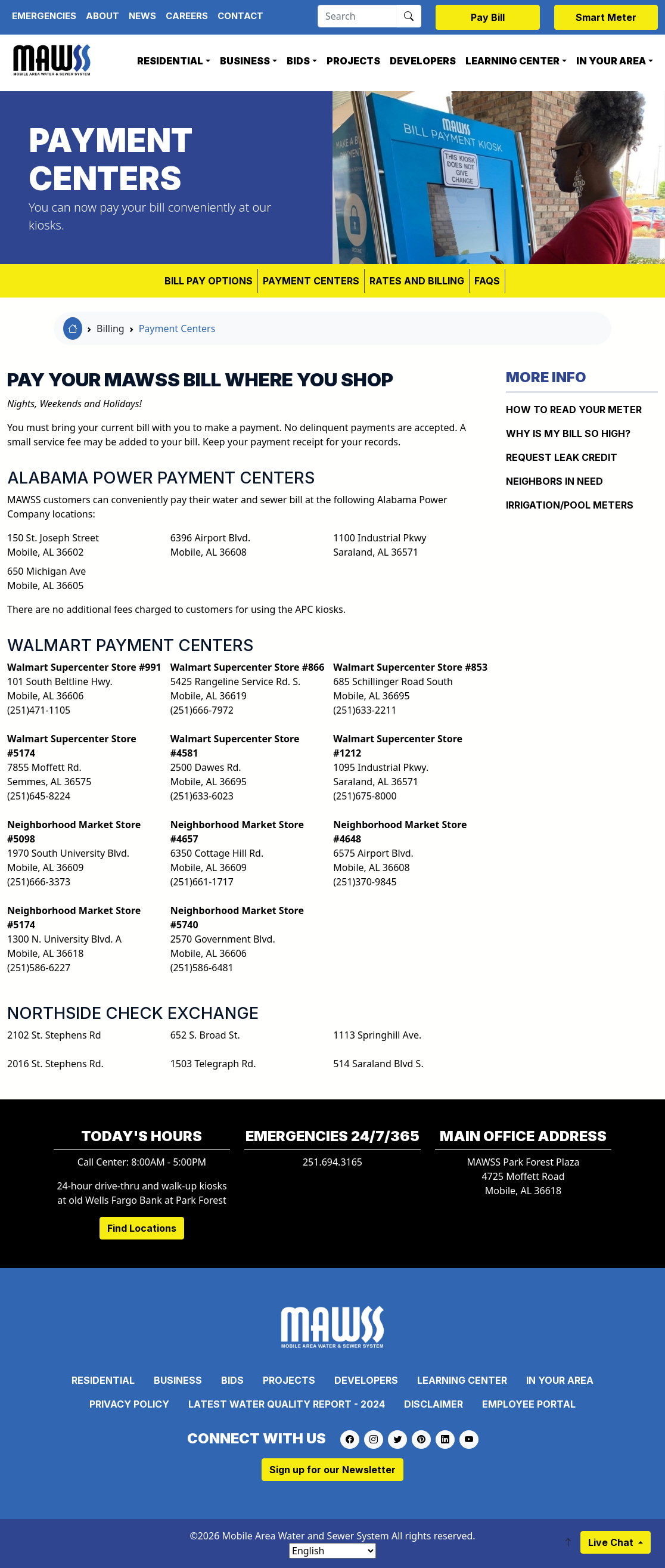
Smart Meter (606, 17)
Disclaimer (433, 1404)
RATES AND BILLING (416, 281)
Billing (111, 328)
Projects (353, 61)
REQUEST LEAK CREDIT (561, 457)
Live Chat (612, 1542)
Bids (298, 61)
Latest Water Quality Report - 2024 (286, 1404)
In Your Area (611, 61)
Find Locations (141, 1228)
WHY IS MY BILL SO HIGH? (568, 433)
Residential (170, 61)
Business (245, 61)
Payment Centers (311, 281)
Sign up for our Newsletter (332, 1470)
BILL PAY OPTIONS (208, 281)
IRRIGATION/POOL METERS (569, 505)
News (142, 15)
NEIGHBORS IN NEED (554, 481)
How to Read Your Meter (574, 410)
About (102, 15)
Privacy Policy (129, 1404)
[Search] (357, 16)
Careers (187, 15)
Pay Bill (488, 17)
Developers (423, 61)
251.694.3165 (332, 1162)
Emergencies (44, 15)
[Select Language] (332, 1550)
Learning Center (512, 61)
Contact (240, 15)
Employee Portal (529, 1404)
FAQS (487, 281)
